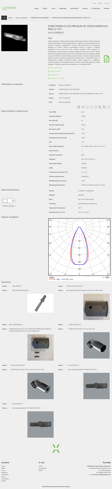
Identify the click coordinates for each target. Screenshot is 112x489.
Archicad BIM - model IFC (56, 78)
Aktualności (74, 8)
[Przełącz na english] (100, 3)
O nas (53, 8)
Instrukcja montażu (54, 71)
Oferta (45, 8)
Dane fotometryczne (55, 68)
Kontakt (106, 8)
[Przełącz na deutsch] (106, 3)
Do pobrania (96, 8)
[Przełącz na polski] (94, 3)
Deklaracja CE (53, 75)
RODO (41, 470)
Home (36, 8)
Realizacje (62, 8)
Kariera (85, 8)
